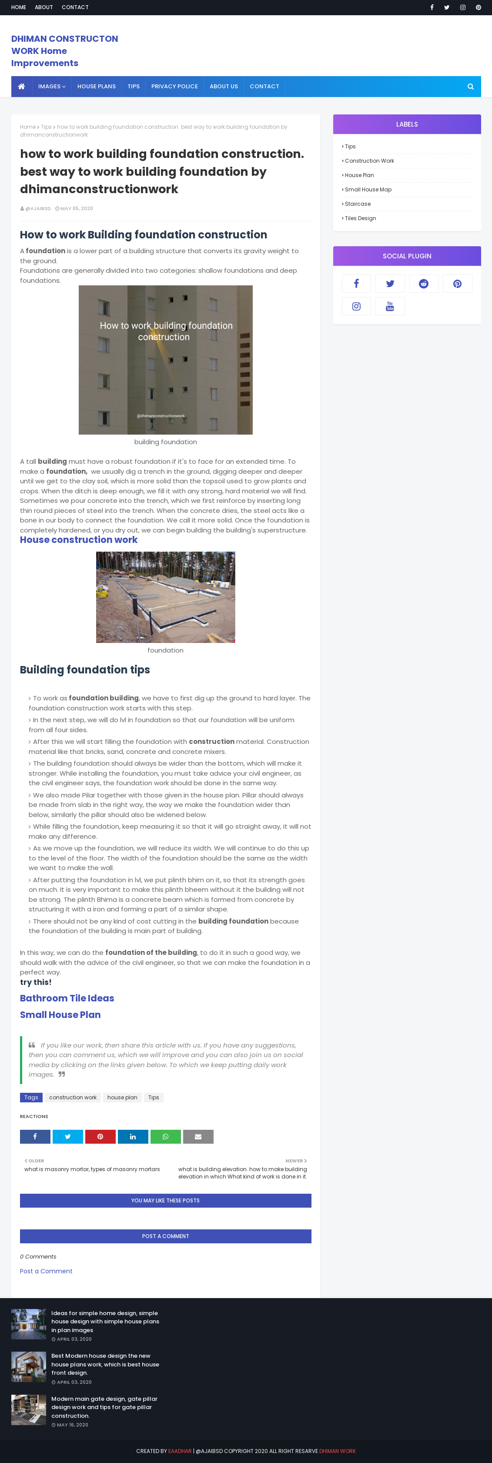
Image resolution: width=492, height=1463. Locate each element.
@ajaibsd (38, 208)
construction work (73, 1097)
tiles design (360, 218)
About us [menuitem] (224, 86)
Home (18, 7)
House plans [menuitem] (96, 86)
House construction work (79, 539)
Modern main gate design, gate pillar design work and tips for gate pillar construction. (104, 1407)
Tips (46, 127)
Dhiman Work (337, 1451)
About (44, 7)
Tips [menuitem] (133, 86)
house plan (122, 1097)
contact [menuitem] (264, 86)
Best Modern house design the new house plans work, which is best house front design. (105, 1364)
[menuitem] (22, 86)
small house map (368, 189)
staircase (358, 204)
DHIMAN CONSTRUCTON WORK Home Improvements (64, 51)
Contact (75, 7)
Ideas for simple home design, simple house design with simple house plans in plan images (105, 1321)
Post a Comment (46, 1271)
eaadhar (180, 1451)
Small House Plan (60, 1014)
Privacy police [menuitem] (174, 86)
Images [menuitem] (49, 86)
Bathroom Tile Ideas (67, 998)
